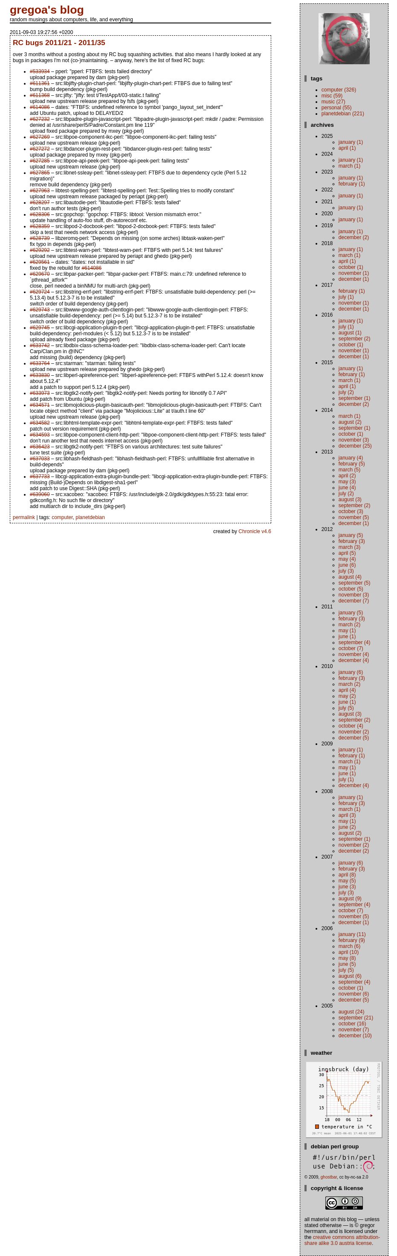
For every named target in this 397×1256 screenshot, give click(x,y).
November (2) (354, 732)
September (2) (355, 339)
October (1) (351, 267)
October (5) (351, 589)
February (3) (352, 541)
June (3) (347, 887)
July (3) (346, 571)
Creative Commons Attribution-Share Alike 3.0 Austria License (342, 1240)
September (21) (356, 1018)
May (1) (347, 631)
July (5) (346, 708)
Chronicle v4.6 (254, 531)
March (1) (349, 166)
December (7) (354, 601)
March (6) (349, 946)
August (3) (350, 499)
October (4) (351, 726)
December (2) (354, 237)
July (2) (346, 392)
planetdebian (90, 517)
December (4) (354, 660)
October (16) (352, 1024)
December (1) (354, 279)
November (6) (354, 994)
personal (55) (337, 108)
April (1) (347, 148)
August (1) (350, 333)
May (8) (347, 958)
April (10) (349, 952)
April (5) (347, 553)
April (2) (347, 476)
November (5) (354, 517)
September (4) (355, 642)
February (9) (352, 940)
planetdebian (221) (343, 114)
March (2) (349, 625)
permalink (24, 517)
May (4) (347, 559)
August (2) (350, 422)
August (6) (350, 976)
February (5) (352, 464)
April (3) (347, 815)
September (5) (355, 583)
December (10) (355, 1036)
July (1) (346, 297)
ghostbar (329, 1177)
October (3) (351, 511)
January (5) (351, 535)
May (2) (347, 696)
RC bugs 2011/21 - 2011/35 (59, 42)
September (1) (355, 398)
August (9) (350, 899)
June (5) (347, 964)
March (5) (349, 470)
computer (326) (339, 90)
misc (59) (332, 96)
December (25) (355, 446)
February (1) (352, 184)
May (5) (347, 881)
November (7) (354, 1030)
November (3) (354, 440)
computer (62, 517)
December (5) (354, 738)
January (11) (352, 934)
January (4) (351, 458)
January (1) (351, 142)
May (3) (347, 482)
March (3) (349, 547)
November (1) (354, 273)
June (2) (347, 827)
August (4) (350, 577)
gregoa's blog (47, 9)
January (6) (351, 672)
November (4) (354, 654)
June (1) (347, 636)
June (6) (347, 565)
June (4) (347, 488)
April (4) (347, 690)
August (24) (352, 1012)
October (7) (351, 648)
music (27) (333, 102)
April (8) (347, 875)
